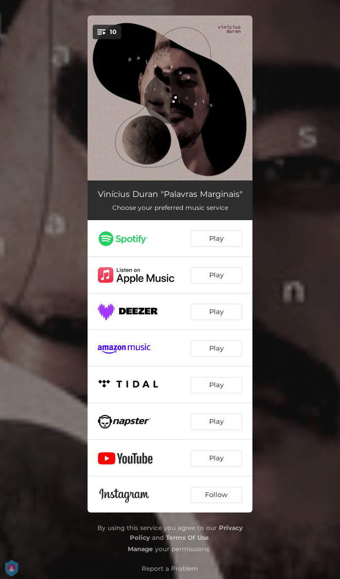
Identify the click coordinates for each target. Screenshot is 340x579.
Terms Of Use (187, 537)
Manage (140, 549)
